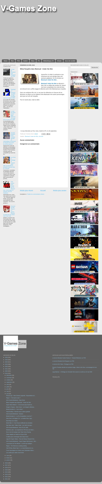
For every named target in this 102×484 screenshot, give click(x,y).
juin (7, 389)
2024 (6, 362)
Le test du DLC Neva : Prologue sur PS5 (62, 364)
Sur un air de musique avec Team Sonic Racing (18, 432)
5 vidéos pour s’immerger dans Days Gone (17, 436)
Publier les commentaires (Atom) (35, 194)
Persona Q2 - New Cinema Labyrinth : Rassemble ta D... (20, 395)
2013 (6, 474)
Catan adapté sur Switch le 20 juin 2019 (16, 434)
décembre (9, 375)
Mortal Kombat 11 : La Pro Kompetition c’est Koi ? (19, 416)
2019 (6, 373)
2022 (6, 366)
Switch (25, 61)
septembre (9, 382)
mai (7, 391)
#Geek (59, 61)
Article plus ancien (59, 190)
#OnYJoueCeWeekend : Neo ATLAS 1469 (17, 427)
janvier (8, 460)
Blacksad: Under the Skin (31, 136)
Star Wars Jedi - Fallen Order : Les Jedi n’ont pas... (19, 425)
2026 (6, 357)
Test (12, 61)
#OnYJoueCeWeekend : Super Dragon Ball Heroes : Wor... (21, 441)
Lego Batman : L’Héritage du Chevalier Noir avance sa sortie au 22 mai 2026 (72, 372)
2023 (6, 364)
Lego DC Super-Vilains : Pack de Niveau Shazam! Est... (20, 439)
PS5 (18, 61)
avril (7, 393)
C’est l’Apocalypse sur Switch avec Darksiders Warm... (20, 450)
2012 (6, 476)
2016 (6, 467)
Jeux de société (70, 61)
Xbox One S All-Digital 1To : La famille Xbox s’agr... (19, 418)
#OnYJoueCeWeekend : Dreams (14, 414)
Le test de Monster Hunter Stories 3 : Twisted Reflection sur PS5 (69, 358)
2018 (6, 463)
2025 (6, 359)
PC (39, 61)
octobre (8, 380)
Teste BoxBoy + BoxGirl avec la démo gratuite (18, 411)
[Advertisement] (20, 36)
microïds (41, 136)
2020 (6, 371)
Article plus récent (26, 190)
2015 (6, 470)
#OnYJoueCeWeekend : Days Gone (15, 400)
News (5, 61)
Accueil (43, 190)
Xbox (32, 61)
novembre (9, 377)
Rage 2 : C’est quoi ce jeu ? (13, 398)
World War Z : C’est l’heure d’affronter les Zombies (19, 423)
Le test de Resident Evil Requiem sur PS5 (63, 361)
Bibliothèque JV (48, 61)
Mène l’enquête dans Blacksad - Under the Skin (18, 402)
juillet (7, 386)
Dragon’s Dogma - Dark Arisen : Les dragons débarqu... (20, 407)
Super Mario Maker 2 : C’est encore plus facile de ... (19, 404)
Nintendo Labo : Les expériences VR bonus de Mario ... (20, 430)
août (7, 384)
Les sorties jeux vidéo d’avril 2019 (15, 452)
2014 (6, 472)
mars (7, 455)
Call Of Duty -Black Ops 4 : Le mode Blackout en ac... (20, 448)
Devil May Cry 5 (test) (11, 420)
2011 (6, 479)
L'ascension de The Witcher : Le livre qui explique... (19, 443)
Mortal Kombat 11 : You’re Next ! (14, 409)
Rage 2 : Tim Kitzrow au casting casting (16, 446)
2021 (6, 369)
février (8, 458)
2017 (6, 465)
